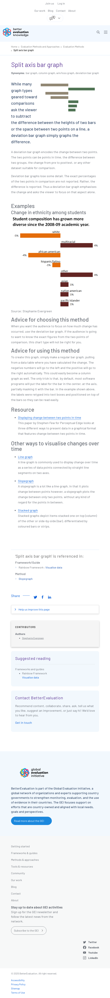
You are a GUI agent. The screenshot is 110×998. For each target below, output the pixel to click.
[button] (98, 32)
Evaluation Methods (73, 46)
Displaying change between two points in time (49, 417)
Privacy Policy (18, 984)
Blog (50, 10)
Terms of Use (18, 992)
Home (14, 46)
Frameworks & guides (24, 853)
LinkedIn (93, 957)
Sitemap (15, 988)
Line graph (25, 457)
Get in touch (23, 722)
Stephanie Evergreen (33, 638)
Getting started (20, 846)
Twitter (92, 942)
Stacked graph (28, 510)
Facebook (93, 947)
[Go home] (30, 32)
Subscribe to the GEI (26, 930)
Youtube (93, 952)
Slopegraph (26, 481)
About (72, 10)
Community (18, 873)
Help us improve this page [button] (34, 609)
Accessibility (18, 980)
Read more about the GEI (29, 820)
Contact (61, 10)
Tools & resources (22, 866)
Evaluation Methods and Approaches (40, 46)
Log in (61, 3)
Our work (39, 10)
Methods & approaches (25, 859)
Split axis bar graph (23, 50)
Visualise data (53, 567)
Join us (49, 3)
